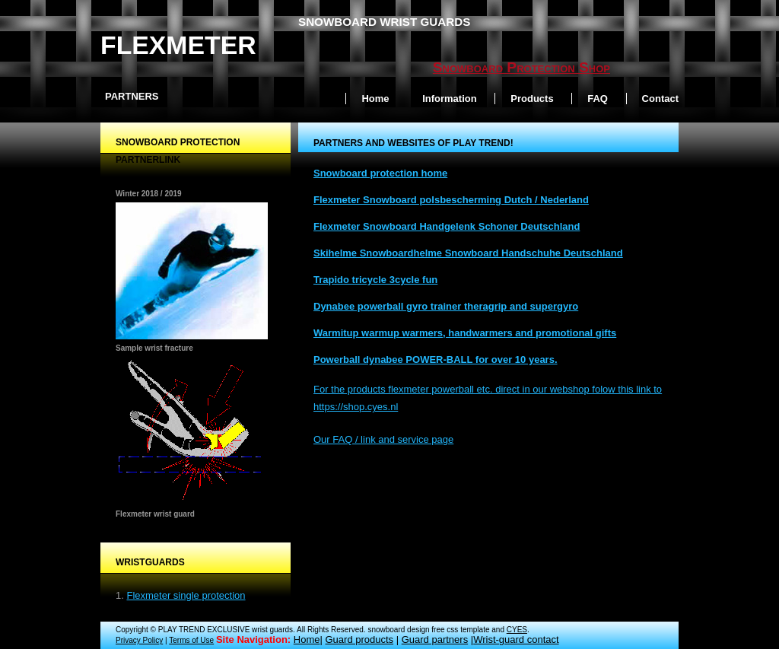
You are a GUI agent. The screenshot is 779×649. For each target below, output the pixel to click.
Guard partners (435, 639)
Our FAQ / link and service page (383, 439)
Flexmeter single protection (185, 595)
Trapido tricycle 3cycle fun (375, 279)
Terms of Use (191, 640)
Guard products (359, 639)
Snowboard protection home (380, 173)
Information (449, 98)
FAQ (597, 98)
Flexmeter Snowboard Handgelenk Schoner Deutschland (446, 226)
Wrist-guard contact (515, 639)
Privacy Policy (139, 640)
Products (531, 98)
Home (375, 98)
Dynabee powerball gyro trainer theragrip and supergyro (445, 306)
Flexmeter (178, 44)
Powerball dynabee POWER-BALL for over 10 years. (435, 359)
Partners (132, 96)
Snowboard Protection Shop (521, 67)
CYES (517, 629)
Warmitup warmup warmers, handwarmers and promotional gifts (464, 333)
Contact (660, 98)
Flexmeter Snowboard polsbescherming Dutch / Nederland (451, 199)
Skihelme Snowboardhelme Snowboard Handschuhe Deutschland (468, 253)
